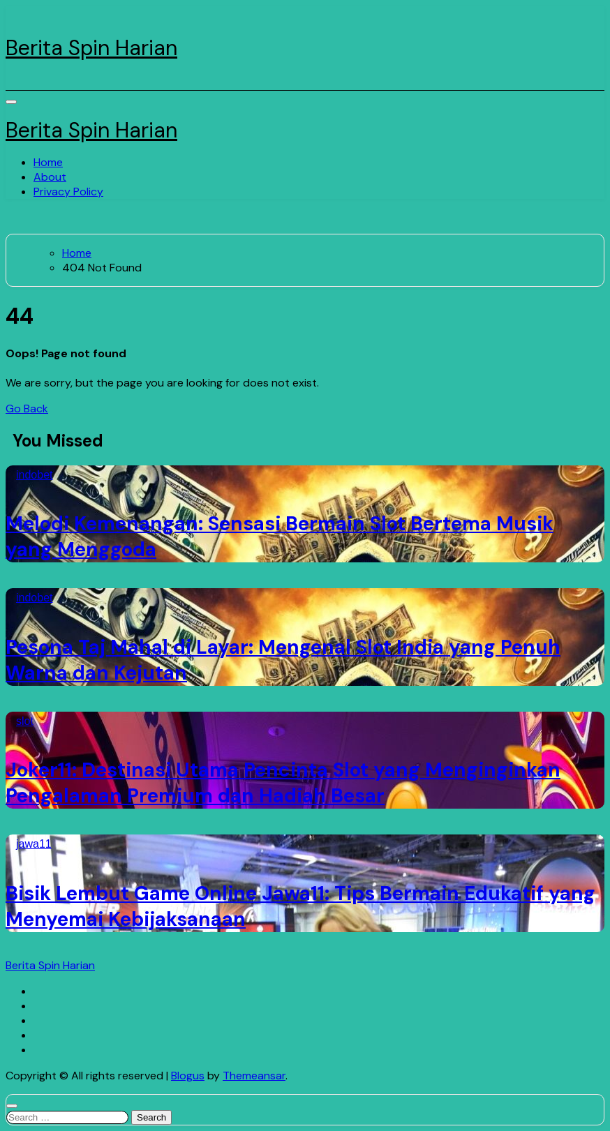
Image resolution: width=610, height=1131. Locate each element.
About (50, 177)
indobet (34, 475)
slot (25, 721)
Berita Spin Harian (91, 47)
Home (48, 162)
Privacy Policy (68, 191)
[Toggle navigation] (11, 102)
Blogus (187, 1075)
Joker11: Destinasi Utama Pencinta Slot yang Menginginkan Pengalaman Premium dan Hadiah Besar (283, 783)
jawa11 (34, 844)
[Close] (11, 1106)
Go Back (27, 408)
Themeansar (254, 1075)
